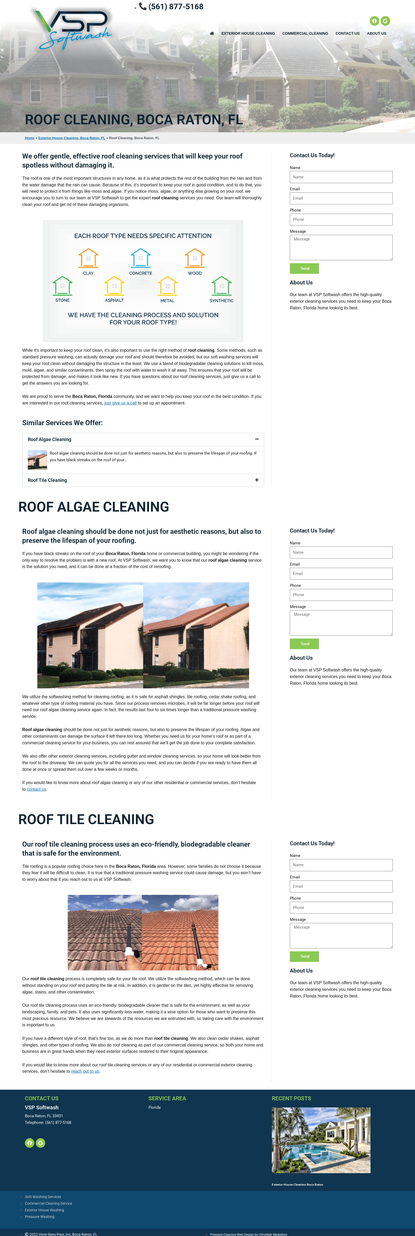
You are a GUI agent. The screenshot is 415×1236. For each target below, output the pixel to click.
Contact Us (348, 33)
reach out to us (85, 1071)
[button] (143, 439)
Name (295, 167)
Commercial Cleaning (305, 33)
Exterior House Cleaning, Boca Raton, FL (71, 138)
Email (295, 189)
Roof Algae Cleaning (49, 439)
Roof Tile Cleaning (47, 480)
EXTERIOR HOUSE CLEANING (248, 33)
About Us (376, 33)
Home (29, 138)
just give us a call (120, 403)
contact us (36, 789)
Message (298, 231)
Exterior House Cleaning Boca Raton (297, 1126)
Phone (295, 210)
